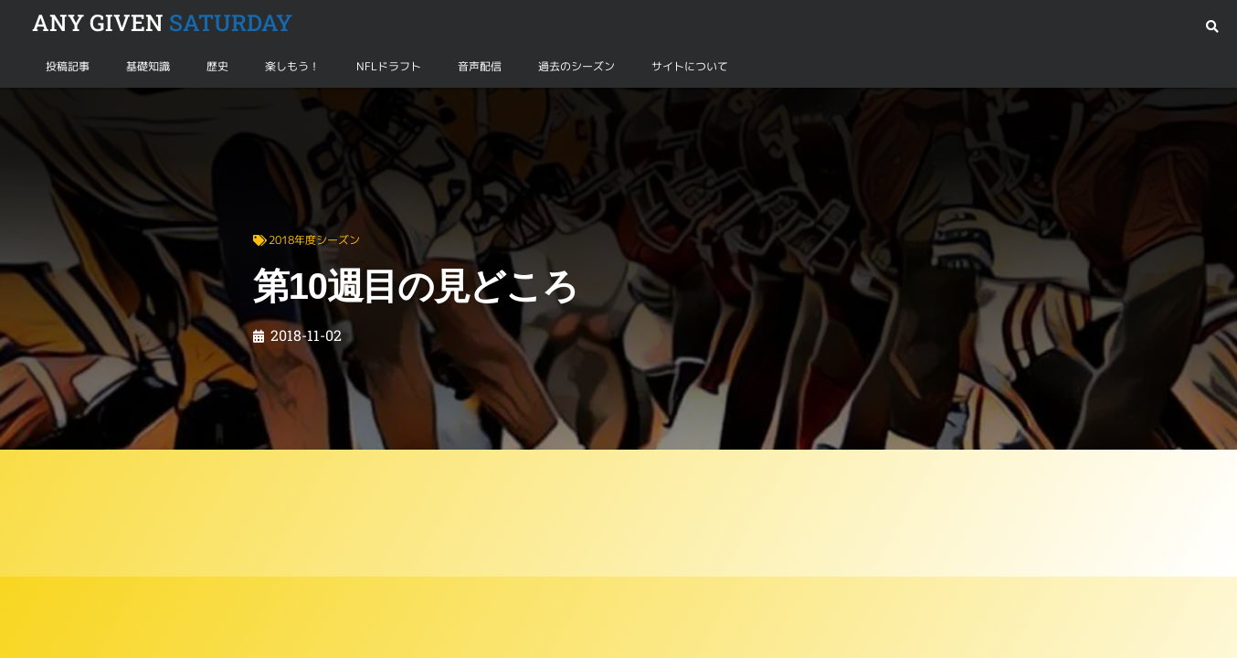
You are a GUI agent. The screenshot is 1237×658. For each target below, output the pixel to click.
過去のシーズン (576, 66)
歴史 (217, 66)
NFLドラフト (388, 66)
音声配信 (480, 66)
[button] (1211, 27)
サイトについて (689, 66)
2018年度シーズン (125, 109)
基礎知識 (148, 66)
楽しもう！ (292, 66)
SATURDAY (162, 22)
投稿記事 (68, 66)
